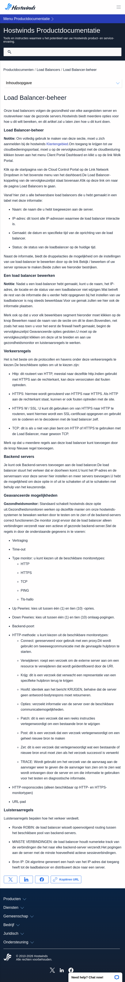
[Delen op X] (10, 879)
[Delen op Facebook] (42, 879)
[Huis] (20, 7)
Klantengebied (57, 144)
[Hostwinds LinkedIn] (61, 971)
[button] (95, 976)
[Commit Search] (9, 52)
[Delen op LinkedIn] (26, 879)
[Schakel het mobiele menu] (119, 7)
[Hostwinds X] (52, 971)
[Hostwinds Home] (7, 957)
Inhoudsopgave (63, 83)
